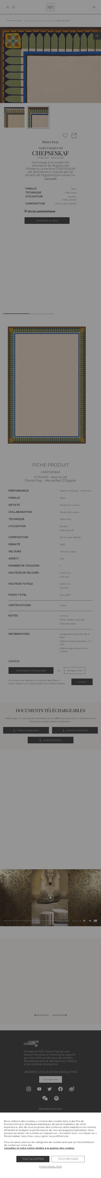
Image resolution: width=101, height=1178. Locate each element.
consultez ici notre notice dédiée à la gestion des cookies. (39, 1148)
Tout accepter (33, 1158)
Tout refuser (68, 1158)
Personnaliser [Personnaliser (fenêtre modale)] (50, 1166)
